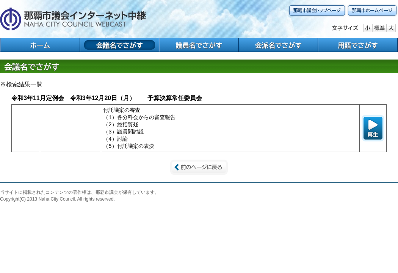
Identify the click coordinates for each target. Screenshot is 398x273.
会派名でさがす (278, 45)
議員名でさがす (198, 45)
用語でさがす (358, 45)
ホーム (40, 45)
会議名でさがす (119, 45)
